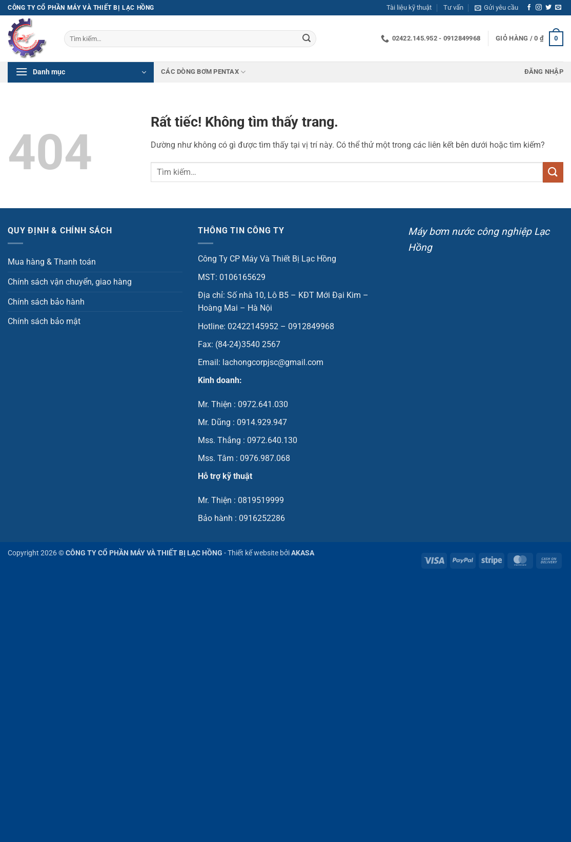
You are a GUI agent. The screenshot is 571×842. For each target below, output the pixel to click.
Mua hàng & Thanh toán (52, 262)
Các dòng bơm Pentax (203, 72)
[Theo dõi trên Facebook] (529, 7)
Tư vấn (453, 7)
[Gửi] (306, 39)
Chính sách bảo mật (44, 321)
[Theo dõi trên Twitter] (548, 7)
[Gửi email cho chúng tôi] (558, 7)
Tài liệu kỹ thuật (409, 7)
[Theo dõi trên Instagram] (539, 7)
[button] (496, 7)
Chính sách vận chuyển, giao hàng (70, 282)
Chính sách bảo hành (46, 302)
